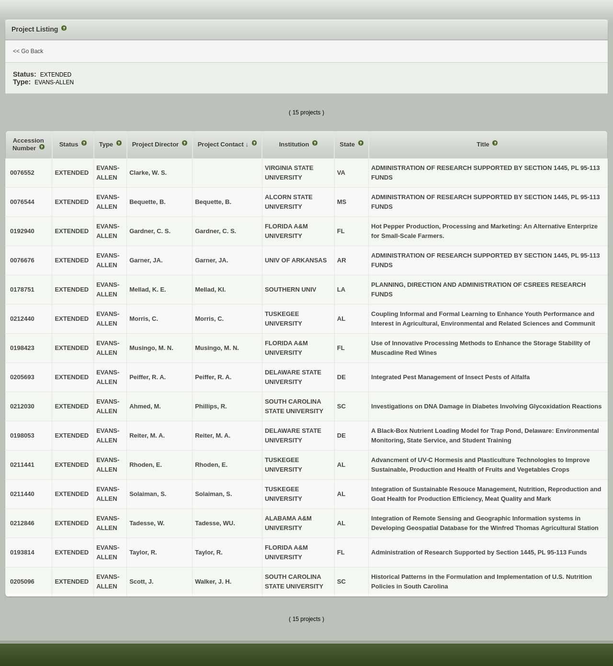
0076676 (22, 260)
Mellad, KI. (210, 289)
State (348, 144)
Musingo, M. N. (217, 347)
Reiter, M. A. (212, 435)
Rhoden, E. (211, 464)
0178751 (22, 289)
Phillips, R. (211, 406)
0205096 (22, 581)
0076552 (22, 172)
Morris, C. (209, 318)
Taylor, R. (209, 552)
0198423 (22, 347)
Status (69, 144)
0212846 (22, 523)
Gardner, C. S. (215, 231)
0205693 (22, 377)
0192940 (22, 231)
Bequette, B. (213, 201)
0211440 (22, 493)
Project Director (156, 144)
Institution (295, 144)
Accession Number (28, 144)
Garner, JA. (211, 260)
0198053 (22, 435)
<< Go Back (28, 51)
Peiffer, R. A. (213, 377)
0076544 (22, 201)
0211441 (22, 464)
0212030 (22, 406)
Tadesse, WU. (215, 523)
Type (107, 144)
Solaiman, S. (213, 493)
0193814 (22, 552)
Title (484, 144)
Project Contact (222, 144)
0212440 (22, 318)
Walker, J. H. (213, 581)
